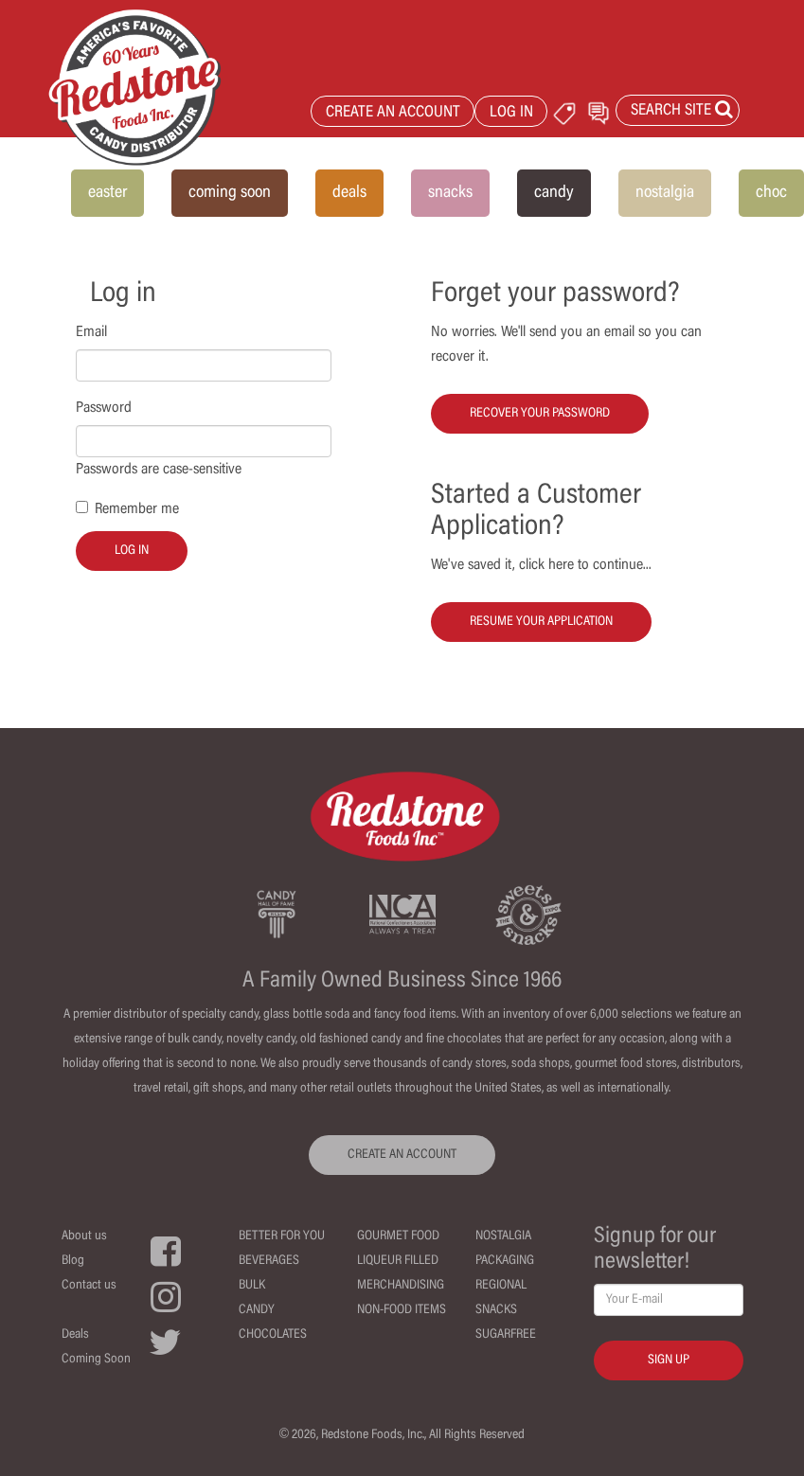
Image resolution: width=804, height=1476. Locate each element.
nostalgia (664, 193)
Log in (132, 551)
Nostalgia (503, 1236)
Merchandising (400, 1285)
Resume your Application (541, 622)
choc (771, 193)
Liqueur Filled (397, 1261)
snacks (450, 193)
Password (104, 408)
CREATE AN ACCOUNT (393, 113)
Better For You (282, 1236)
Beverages (269, 1261)
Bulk (252, 1285)
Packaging (504, 1261)
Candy (257, 1310)
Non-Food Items (401, 1310)
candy (554, 193)
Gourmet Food (398, 1236)
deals (349, 193)
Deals (75, 1335)
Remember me (137, 509)
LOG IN (511, 113)
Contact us (89, 1285)
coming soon (229, 193)
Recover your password (540, 413)
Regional (501, 1285)
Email (91, 332)
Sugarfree (505, 1335)
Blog (73, 1261)
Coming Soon (96, 1359)
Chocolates (273, 1335)
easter (107, 193)
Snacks (496, 1310)
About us (84, 1236)
